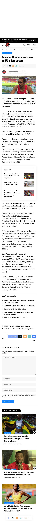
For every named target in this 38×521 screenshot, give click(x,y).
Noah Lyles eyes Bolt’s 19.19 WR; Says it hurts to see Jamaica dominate (19, 473)
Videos (13, 469)
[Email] (13, 66)
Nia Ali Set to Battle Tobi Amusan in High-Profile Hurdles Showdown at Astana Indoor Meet (18, 508)
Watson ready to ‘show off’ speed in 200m (19, 306)
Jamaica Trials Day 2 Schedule (15, 309)
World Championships (22, 279)
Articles (7, 469)
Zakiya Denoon (30, 329)
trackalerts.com (13, 71)
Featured (7, 433)
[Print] (19, 66)
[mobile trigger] (3, 45)
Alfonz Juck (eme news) (11, 514)
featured (27, 326)
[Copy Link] (16, 66)
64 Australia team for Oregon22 (15, 317)
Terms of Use (13, 41)
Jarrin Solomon (7, 329)
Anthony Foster (9, 444)
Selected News (9, 50)
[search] (24, 44)
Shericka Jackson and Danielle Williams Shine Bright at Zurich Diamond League (16, 438)
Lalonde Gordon (19, 329)
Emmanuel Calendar (16, 326)
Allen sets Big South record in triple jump (11, 183)
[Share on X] (10, 66)
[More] (22, 66)
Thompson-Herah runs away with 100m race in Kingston (12, 176)
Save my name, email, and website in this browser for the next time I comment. (20, 396)
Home (3, 50)
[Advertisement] (19, 19)
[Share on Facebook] (7, 66)
